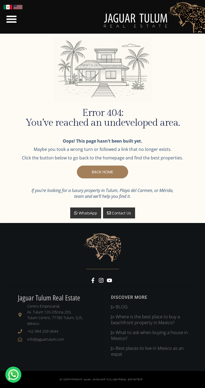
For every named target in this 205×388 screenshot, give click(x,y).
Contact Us (119, 212)
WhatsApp (85, 212)
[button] (11, 18)
